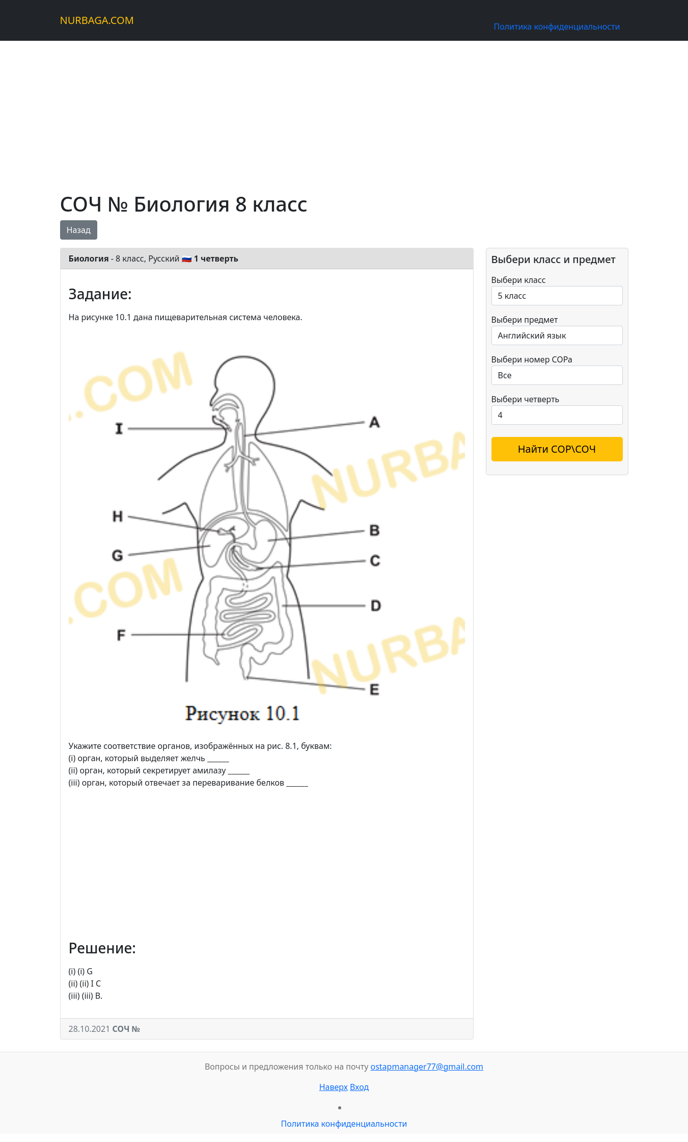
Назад (79, 230)
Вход (359, 1087)
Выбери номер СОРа (531, 359)
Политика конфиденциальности (556, 26)
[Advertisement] (344, 112)
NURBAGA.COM (97, 20)
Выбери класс (518, 280)
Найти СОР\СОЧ (557, 449)
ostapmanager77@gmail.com (426, 1066)
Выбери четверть (525, 399)
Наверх (333, 1087)
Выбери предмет (524, 319)
